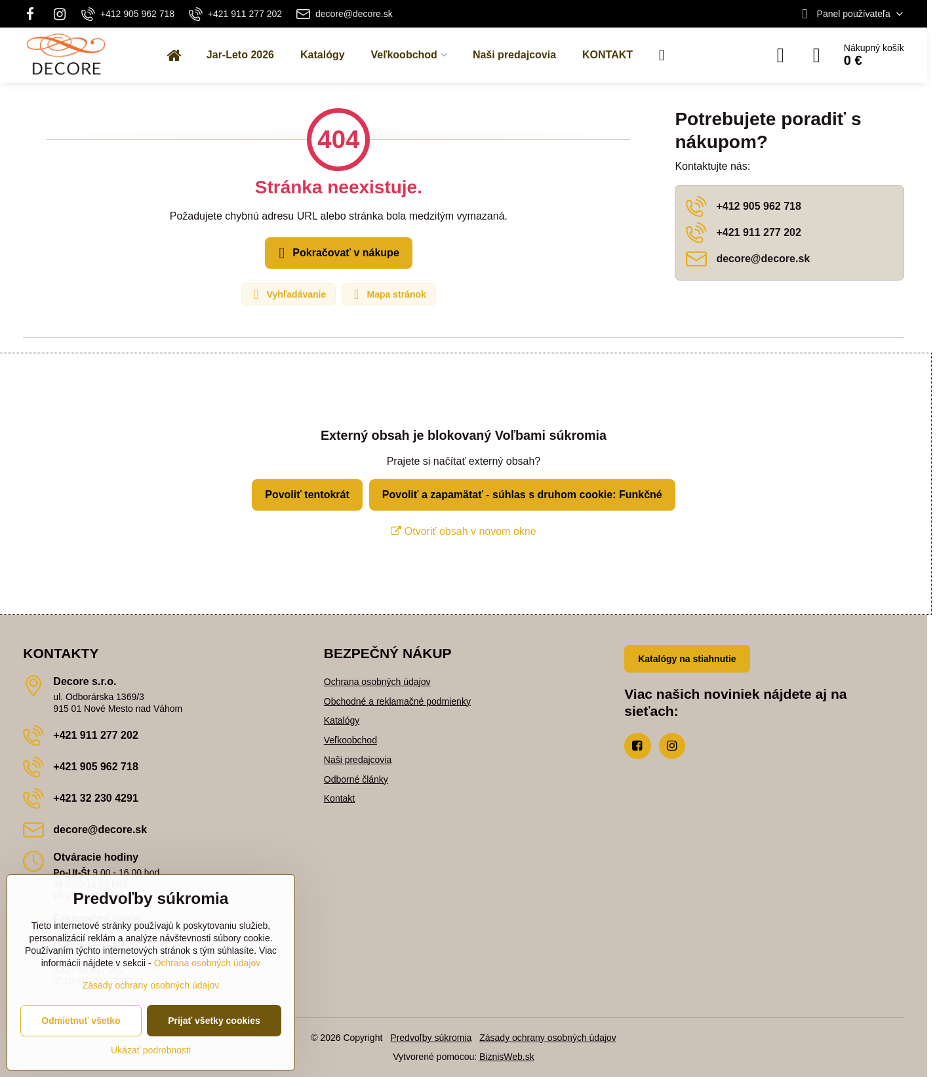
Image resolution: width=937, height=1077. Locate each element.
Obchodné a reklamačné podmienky (397, 701)
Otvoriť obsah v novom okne (463, 531)
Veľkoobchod (350, 740)
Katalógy (341, 720)
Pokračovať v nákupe (336, 253)
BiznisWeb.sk (506, 1056)
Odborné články (356, 779)
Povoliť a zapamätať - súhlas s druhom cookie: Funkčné (522, 494)
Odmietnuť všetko (80, 1020)
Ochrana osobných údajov (377, 681)
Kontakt (339, 798)
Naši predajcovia (358, 759)
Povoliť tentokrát (307, 494)
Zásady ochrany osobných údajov (547, 1037)
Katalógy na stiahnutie (687, 659)
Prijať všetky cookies (214, 1020)
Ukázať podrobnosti (151, 1050)
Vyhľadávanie (288, 294)
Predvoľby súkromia (430, 1037)
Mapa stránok (388, 294)
